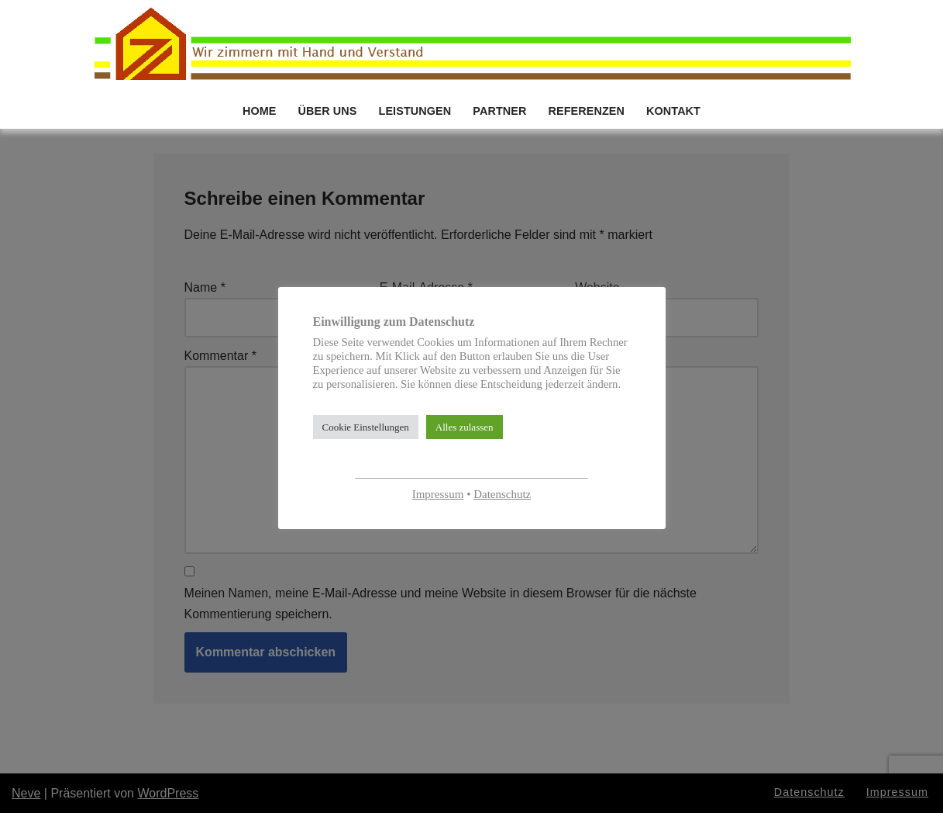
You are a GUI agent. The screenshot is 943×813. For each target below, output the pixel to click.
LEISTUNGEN (415, 111)
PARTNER (499, 111)
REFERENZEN (586, 111)
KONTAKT (673, 111)
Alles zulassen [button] (464, 427)
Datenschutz (502, 494)
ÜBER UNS (327, 111)
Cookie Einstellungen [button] (365, 427)
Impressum (438, 494)
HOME (260, 111)
